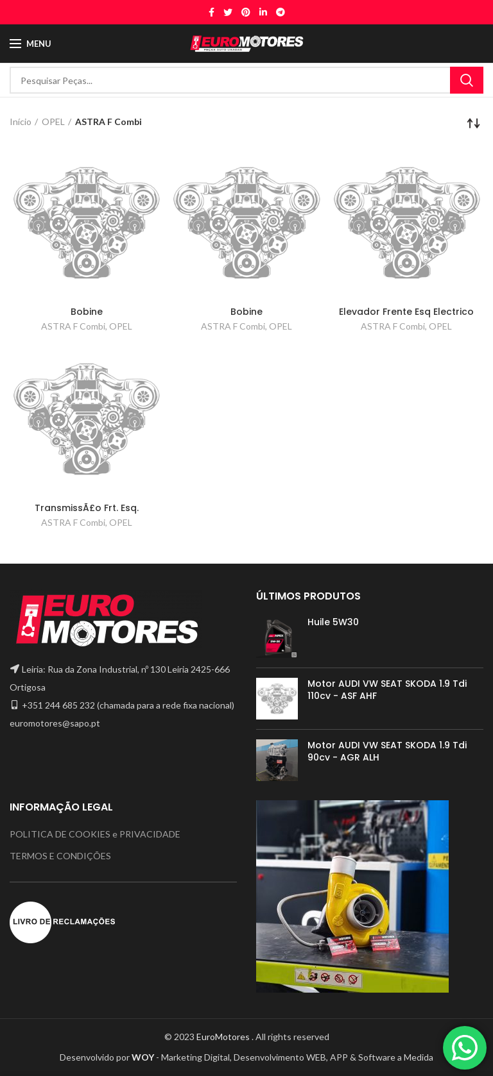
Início (20, 121)
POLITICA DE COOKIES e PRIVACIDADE (95, 833)
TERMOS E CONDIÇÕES (60, 855)
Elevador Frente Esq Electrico (406, 311)
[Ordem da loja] (473, 123)
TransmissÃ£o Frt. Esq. (87, 508)
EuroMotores (224, 1036)
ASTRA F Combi (73, 326)
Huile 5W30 (333, 622)
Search (466, 80)
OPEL (53, 121)
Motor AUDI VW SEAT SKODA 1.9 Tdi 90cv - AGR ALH (387, 750)
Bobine (87, 311)
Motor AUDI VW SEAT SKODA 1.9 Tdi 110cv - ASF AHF (387, 689)
